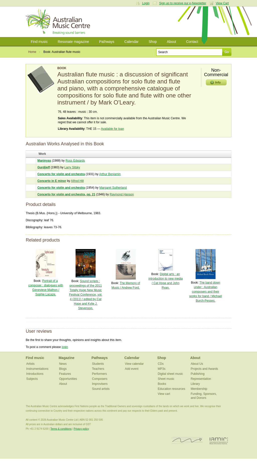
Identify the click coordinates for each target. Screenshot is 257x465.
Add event (132, 369)
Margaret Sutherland (113, 187)
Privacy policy (81, 428)
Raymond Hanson (122, 194)
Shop (153, 42)
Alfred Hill (77, 181)
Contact (192, 42)
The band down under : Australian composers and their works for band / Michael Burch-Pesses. (205, 291)
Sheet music (166, 379)
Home (32, 52)
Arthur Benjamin (110, 174)
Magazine (66, 358)
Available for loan (112, 129)
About (171, 42)
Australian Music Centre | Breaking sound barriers (59, 22)
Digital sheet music (170, 374)
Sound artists (101, 389)
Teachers (98, 369)
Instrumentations (37, 369)
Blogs (63, 369)
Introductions (34, 374)
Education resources (171, 389)
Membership (199, 389)
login (65, 347)
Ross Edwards (75, 160)
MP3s (162, 369)
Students (98, 364)
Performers (99, 374)
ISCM (187, 440)
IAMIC (219, 440)
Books (162, 384)
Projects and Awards (204, 369)
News (63, 364)
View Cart (222, 3)
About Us (197, 364)
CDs (161, 364)
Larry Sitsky (72, 167)
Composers (99, 379)
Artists (30, 364)
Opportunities (68, 379)
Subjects (32, 379)
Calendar (131, 42)
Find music (39, 42)
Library (195, 384)
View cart (164, 394)
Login (145, 3)
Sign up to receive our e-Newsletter (182, 3)
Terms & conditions (61, 428)
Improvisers (100, 384)
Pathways (106, 42)
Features (65, 374)
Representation (201, 379)
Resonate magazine (73, 42)
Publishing (198, 374)
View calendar (134, 364)
